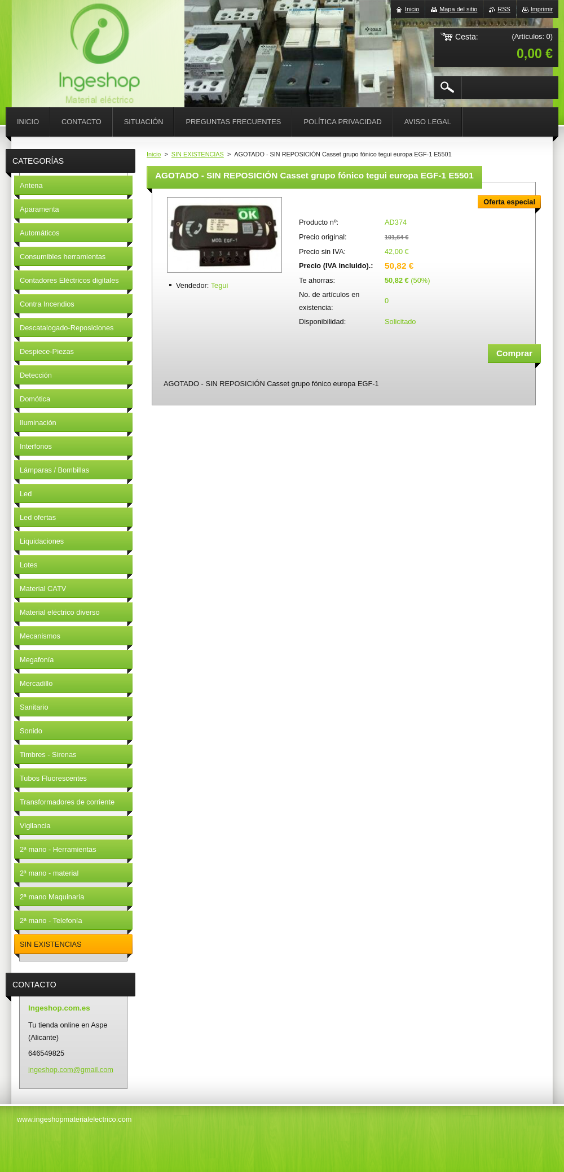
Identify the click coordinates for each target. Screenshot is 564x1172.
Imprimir (542, 9)
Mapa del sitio (458, 9)
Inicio (154, 154)
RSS (503, 9)
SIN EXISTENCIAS (197, 154)
